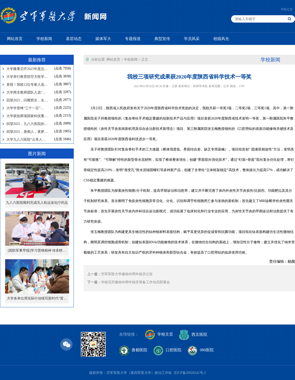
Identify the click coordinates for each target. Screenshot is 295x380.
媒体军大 (103, 39)
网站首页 (15, 39)
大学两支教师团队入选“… (26, 92)
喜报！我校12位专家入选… (27, 84)
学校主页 (287, 9)
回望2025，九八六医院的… (27, 124)
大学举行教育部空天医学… (27, 77)
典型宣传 (162, 39)
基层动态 (74, 39)
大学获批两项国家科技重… (27, 116)
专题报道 (133, 39)
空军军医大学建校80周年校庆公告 (127, 274)
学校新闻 (44, 39)
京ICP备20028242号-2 (190, 373)
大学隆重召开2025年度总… (27, 69)
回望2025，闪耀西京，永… (27, 100)
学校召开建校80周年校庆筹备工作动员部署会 (135, 282)
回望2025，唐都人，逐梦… (27, 132)
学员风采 (192, 39)
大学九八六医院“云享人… (26, 139)
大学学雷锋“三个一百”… (25, 108)
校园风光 (221, 39)
